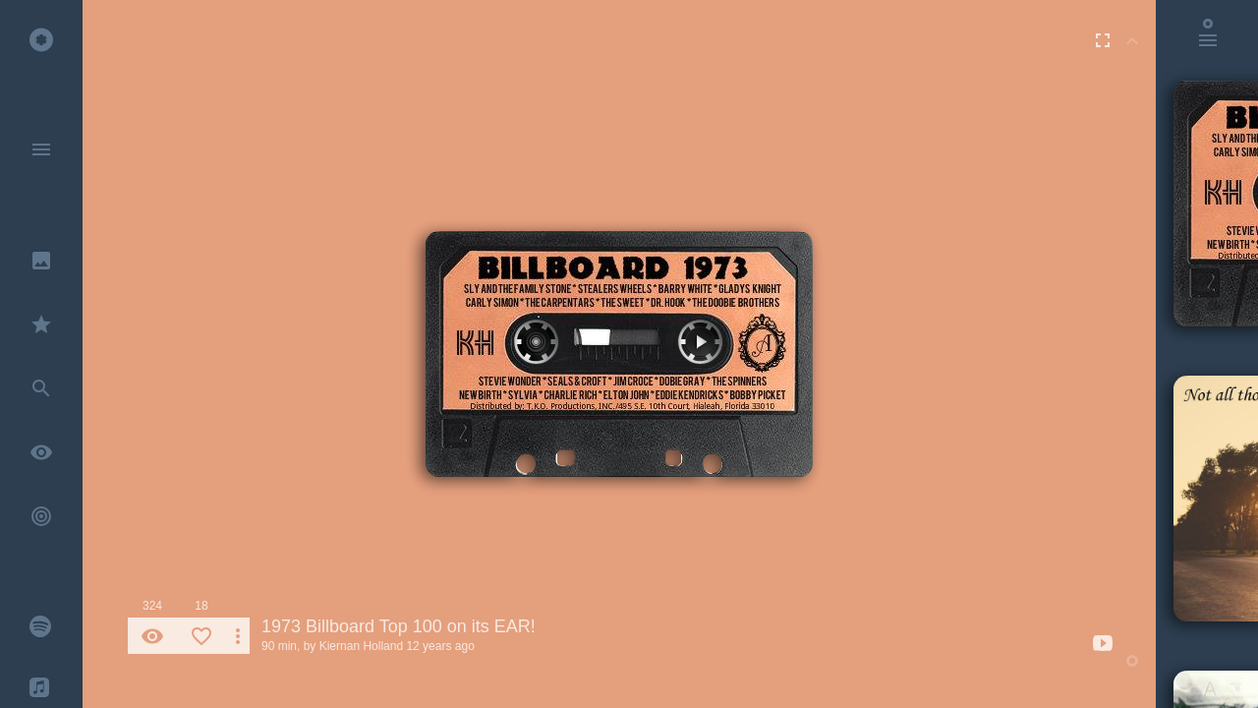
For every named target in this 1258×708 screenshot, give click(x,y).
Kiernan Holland (361, 646)
